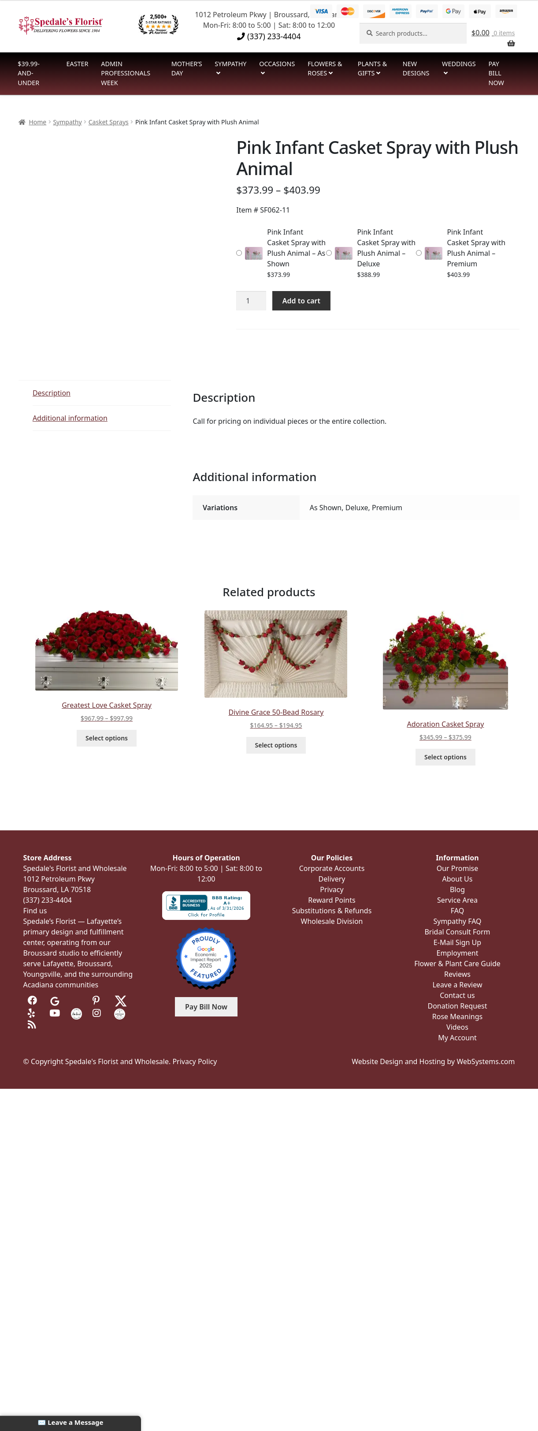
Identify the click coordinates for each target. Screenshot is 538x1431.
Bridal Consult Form (457, 932)
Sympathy (230, 64)
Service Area (457, 900)
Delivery (332, 879)
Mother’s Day (186, 69)
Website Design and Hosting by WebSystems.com (433, 1061)
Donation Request (457, 1006)
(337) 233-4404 (269, 36)
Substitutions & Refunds (332, 910)
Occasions (277, 64)
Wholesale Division (332, 921)
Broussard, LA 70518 (57, 889)
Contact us (457, 995)
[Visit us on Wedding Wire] (119, 1013)
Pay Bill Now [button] (206, 1007)
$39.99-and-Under (29, 73)
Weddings (459, 64)
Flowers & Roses (325, 69)
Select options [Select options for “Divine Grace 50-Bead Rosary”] (276, 745)
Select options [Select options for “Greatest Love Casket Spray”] (106, 738)
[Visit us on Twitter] (120, 1000)
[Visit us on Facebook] (33, 1000)
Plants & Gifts (372, 69)
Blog (457, 889)
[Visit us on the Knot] (76, 1013)
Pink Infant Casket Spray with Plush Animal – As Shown (296, 248)
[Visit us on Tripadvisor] (76, 1000)
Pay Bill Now (496, 73)
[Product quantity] (251, 300)
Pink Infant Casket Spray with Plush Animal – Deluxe (386, 248)
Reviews (457, 974)
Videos (457, 1027)
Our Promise (458, 868)
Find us (35, 910)
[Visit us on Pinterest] (98, 1000)
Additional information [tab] (70, 418)
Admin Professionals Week (125, 73)
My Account (457, 1037)
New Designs (416, 69)
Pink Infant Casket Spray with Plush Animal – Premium (476, 248)
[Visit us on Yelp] (33, 1013)
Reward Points (331, 900)
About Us (457, 879)
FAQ (457, 910)
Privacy (331, 889)
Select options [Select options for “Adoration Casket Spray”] (445, 757)
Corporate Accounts (332, 868)
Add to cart (301, 301)
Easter (78, 64)
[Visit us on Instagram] (98, 1013)
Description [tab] (51, 393)
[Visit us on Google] (54, 1000)
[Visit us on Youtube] (54, 1013)
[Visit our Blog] (33, 1025)
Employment (458, 953)
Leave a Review (457, 985)
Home (37, 122)
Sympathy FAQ (457, 921)
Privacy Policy (194, 1061)
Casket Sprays (109, 122)
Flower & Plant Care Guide (457, 963)
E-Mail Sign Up (457, 942)
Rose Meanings (457, 1016)
